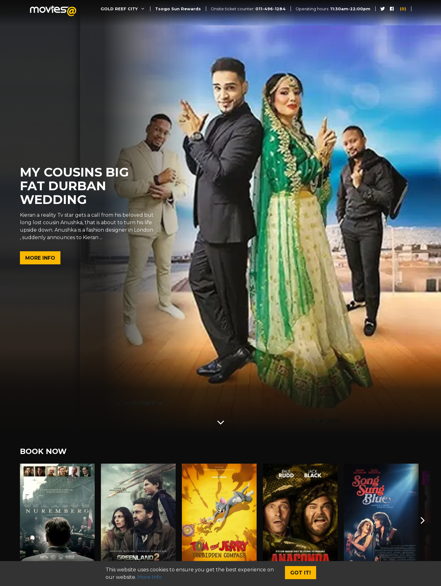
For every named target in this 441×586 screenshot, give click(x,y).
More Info (40, 258)
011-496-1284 (270, 9)
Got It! (300, 573)
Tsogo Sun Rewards (178, 9)
